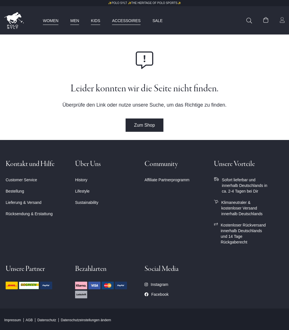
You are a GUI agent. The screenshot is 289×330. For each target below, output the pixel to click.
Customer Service (21, 180)
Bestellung (15, 191)
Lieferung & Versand (23, 202)
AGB (29, 320)
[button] (282, 20)
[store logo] (14, 20)
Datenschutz (46, 320)
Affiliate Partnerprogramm (166, 180)
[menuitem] (50, 21)
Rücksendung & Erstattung (29, 214)
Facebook (156, 294)
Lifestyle (82, 191)
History (81, 180)
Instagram (156, 284)
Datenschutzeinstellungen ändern (86, 320)
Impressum (12, 320)
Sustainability (86, 202)
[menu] (109, 21)
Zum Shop (144, 125)
